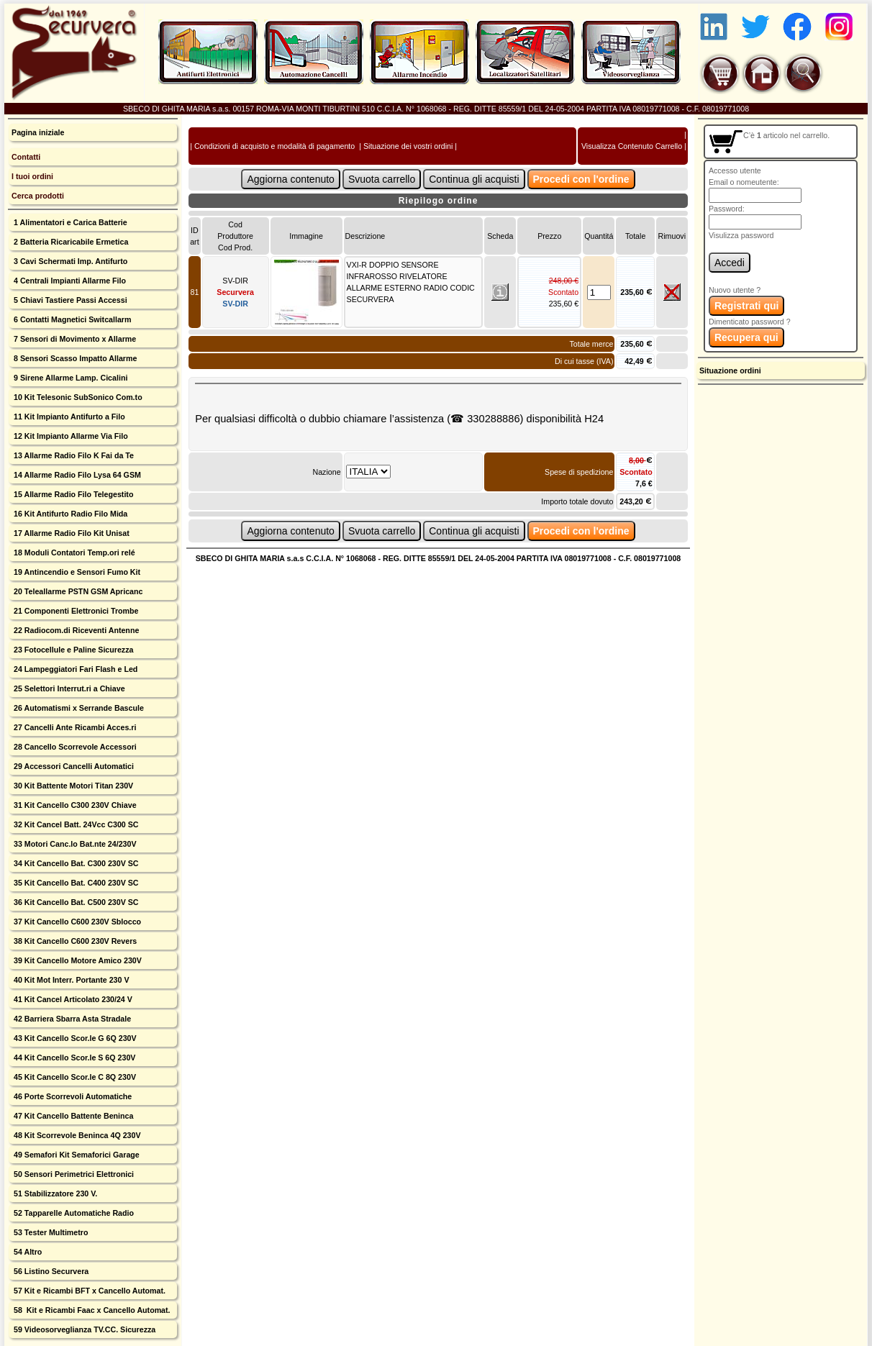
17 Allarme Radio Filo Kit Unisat (71, 533)
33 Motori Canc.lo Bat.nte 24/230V (74, 844)
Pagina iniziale (38, 132)
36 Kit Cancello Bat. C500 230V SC (75, 902)
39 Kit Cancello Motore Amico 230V (77, 960)
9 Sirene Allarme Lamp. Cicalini (69, 377)
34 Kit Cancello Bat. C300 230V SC (75, 863)
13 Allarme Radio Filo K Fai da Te (73, 455)
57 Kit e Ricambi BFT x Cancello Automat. (88, 1290)
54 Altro (27, 1251)
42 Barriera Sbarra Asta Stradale (71, 1018)
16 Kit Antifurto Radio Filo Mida (69, 513)
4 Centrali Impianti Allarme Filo (69, 280)
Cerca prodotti (38, 195)
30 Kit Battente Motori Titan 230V (72, 785)
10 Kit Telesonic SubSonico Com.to (77, 397)
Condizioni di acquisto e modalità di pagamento (274, 146)
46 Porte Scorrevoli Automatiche (72, 1096)
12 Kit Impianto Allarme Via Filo (70, 436)
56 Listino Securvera (50, 1271)
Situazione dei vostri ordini (408, 146)
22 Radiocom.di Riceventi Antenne (75, 630)
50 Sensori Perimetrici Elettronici (73, 1174)
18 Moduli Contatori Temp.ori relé (73, 552)
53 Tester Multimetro (50, 1232)
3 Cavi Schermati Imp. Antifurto (69, 261)
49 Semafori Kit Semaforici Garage (76, 1154)
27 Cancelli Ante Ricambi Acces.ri (74, 727)
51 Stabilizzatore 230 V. (54, 1193)
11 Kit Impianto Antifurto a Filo (68, 416)
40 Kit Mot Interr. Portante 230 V (70, 980)
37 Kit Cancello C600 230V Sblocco (76, 921)
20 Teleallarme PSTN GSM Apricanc (77, 591)
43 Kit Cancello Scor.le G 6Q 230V (74, 1038)
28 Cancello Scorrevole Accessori (74, 746)
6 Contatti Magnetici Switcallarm (71, 319)
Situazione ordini (730, 370)
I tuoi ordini (32, 176)
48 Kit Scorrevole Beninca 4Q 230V (76, 1135)
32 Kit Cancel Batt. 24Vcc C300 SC (75, 824)
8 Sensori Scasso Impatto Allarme (74, 358)
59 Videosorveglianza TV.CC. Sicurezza (83, 1329)
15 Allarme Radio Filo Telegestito (72, 494)
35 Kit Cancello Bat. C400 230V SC (75, 882)
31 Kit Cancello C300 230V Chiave (74, 805)
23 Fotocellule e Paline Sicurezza (72, 649)
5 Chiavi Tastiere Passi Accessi (69, 300)
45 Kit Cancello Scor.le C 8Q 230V (74, 1077)
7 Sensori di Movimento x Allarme (74, 339)
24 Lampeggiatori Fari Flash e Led (74, 669)
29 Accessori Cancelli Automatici (73, 766)
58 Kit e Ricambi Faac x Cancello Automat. (91, 1310)
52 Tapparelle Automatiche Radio (73, 1213)
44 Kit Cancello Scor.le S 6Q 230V (73, 1057)
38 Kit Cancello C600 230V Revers (74, 941)
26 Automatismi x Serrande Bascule (78, 708)
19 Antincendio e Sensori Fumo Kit (76, 572)
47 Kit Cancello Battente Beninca (72, 1115)
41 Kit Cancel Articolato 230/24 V (72, 999)
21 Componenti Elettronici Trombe (75, 610)
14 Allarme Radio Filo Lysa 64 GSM (76, 474)
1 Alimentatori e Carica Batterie (69, 222)
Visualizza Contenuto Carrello (631, 146)
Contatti (26, 157)
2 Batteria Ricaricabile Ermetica (70, 241)
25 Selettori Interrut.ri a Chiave (68, 688)
